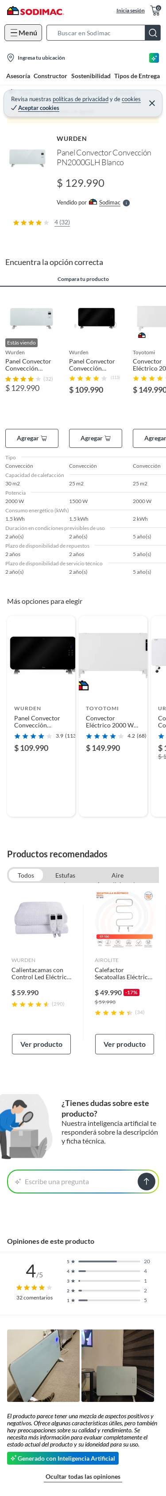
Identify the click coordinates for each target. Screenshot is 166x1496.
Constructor (50, 76)
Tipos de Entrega (137, 76)
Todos (26, 875)
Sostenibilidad (91, 76)
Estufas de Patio (65, 876)
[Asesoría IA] (154, 58)
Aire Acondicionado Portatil (118, 876)
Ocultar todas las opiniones (83, 1476)
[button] (106, 33)
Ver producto (41, 1044)
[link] (41, 972)
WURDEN (72, 138)
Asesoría (18, 76)
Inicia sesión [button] (130, 10)
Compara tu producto (83, 279)
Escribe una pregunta (52, 1181)
